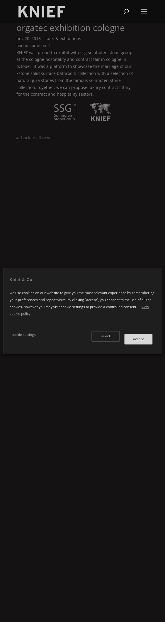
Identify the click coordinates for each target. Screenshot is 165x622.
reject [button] (105, 335)
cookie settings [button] (23, 334)
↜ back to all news (34, 137)
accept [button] (138, 338)
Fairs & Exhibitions (63, 38)
